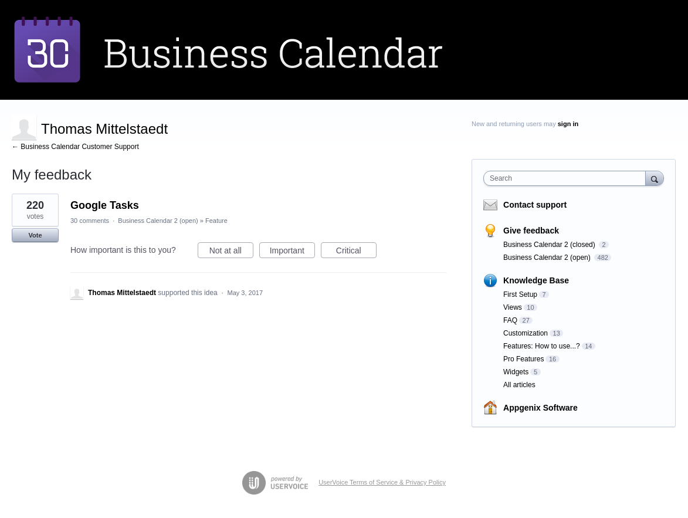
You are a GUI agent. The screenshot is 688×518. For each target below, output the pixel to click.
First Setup (520, 294)
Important (292, 252)
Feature (216, 220)
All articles (519, 385)
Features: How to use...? (541, 346)
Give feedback (531, 230)
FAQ (510, 320)
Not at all (231, 252)
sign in (568, 123)
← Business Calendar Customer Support (75, 147)
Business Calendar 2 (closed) (550, 245)
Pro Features (523, 359)
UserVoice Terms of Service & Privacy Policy (382, 482)
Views (512, 307)
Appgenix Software (540, 407)
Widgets (515, 372)
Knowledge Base (536, 280)
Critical (356, 252)
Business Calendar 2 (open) (158, 220)
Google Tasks (104, 205)
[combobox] (567, 178)
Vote (35, 235)
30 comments (89, 220)
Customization (525, 333)
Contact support (535, 205)
